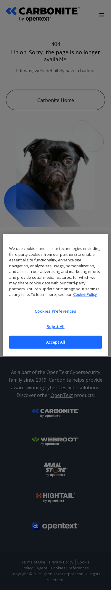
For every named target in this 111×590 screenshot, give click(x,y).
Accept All (55, 342)
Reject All (55, 326)
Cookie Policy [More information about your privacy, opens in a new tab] (85, 294)
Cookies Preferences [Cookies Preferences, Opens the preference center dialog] (55, 311)
